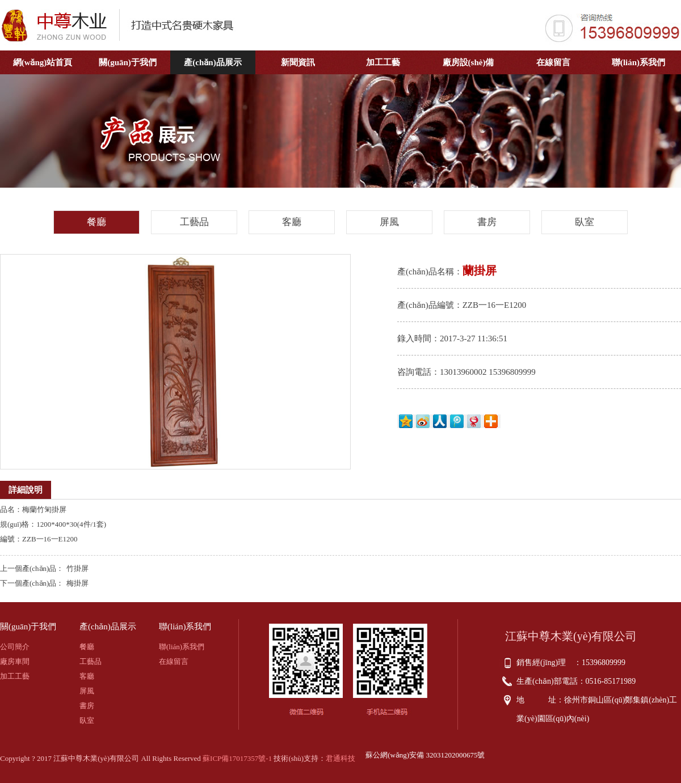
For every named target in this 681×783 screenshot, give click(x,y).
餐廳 (96, 222)
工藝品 (194, 222)
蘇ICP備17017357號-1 (237, 758)
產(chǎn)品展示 (212, 62)
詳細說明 (26, 489)
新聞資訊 (298, 62)
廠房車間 (15, 661)
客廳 (291, 222)
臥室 (584, 222)
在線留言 (553, 62)
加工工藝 (383, 62)
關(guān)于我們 (128, 62)
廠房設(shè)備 (468, 62)
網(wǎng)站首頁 (43, 62)
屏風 (389, 222)
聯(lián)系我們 (638, 62)
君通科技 (340, 758)
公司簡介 (15, 646)
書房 (487, 222)
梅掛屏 (77, 583)
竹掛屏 (77, 568)
